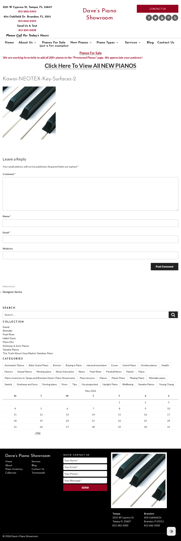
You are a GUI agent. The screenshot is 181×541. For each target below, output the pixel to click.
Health (165, 365)
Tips (74, 384)
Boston (57, 365)
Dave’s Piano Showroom (99, 14)
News (82, 371)
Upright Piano (110, 384)
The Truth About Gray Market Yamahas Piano (28, 353)
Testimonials (38, 473)
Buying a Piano (74, 365)
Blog (150, 42)
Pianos (103, 377)
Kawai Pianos (24, 371)
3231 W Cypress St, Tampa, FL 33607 (27, 7)
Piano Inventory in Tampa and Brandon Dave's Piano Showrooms (40, 377)
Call (19, 35)
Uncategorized (90, 384)
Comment (9, 174)
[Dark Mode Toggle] (171, 531)
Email (6, 232)
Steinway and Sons (27, 384)
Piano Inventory (14, 469)
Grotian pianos (149, 365)
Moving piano (44, 371)
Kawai (6, 326)
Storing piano (49, 384)
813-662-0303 (27, 21)
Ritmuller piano (157, 377)
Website (8, 248)
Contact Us (158, 8)
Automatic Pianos (14, 365)
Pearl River (8, 334)
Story (65, 384)
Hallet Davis (9, 338)
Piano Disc (8, 341)
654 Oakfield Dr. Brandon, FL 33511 (27, 16)
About (8, 465)
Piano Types (108, 42)
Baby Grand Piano (38, 365)
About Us (28, 42)
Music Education (65, 371)
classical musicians (96, 365)
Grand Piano (129, 365)
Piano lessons (87, 377)
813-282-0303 (27, 11)
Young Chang (166, 384)
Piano (141, 371)
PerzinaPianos (114, 371)
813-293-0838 (27, 30)
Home (9, 42)
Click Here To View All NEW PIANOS (90, 65)
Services (133, 42)
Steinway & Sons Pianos (16, 345)
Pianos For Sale (54, 44)
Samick (8, 384)
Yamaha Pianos (11, 349)
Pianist (130, 371)
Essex (114, 365)
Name (7, 216)
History (9, 371)
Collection (10, 473)
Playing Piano (137, 377)
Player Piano (118, 377)
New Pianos (81, 42)
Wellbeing (127, 384)
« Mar (38, 432)
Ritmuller (8, 330)
